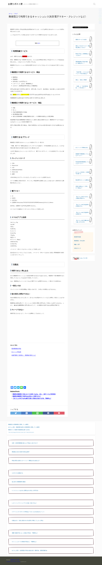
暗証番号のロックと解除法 (82, 180)
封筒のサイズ (77, 248)
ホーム (10, 13)
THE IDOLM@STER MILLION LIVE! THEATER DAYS (21, 432)
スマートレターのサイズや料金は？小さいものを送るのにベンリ (28, 511)
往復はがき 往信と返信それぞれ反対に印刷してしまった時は (27, 520)
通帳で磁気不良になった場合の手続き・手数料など (25, 533)
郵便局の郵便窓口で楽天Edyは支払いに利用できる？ (27, 396)
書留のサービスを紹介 (81, 39)
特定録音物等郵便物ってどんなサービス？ (82, 162)
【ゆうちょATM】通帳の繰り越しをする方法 (82, 221)
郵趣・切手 (77, 244)
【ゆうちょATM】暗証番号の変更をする (82, 205)
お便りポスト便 (14, 559)
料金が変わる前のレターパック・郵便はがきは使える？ (26, 460)
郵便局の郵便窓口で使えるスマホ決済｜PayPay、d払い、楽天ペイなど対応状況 (34, 394)
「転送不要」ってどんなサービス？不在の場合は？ (82, 72)
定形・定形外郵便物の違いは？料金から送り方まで (25, 443)
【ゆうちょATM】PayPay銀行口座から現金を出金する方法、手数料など (32, 398)
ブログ (16, 13)
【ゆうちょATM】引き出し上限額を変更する (82, 197)
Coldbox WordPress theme (13, 561)
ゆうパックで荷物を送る (82, 147)
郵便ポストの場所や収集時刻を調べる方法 (19, 429)
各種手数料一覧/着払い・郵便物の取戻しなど (24, 355)
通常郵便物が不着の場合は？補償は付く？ (82, 62)
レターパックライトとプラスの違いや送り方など (24, 503)
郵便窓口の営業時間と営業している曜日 (18, 424)
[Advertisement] (23, 330)
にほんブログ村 (80, 258)
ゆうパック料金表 (16, 352)
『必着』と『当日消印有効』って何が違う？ (82, 86)
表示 (39, 43)
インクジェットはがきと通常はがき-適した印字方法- (25, 490)
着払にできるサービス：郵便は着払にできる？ (82, 46)
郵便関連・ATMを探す (79, 240)
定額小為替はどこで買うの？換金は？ (82, 187)
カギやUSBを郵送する (17, 473)
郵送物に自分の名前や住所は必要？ (21, 451)
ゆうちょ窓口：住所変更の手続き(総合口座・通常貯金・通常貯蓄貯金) (29, 550)
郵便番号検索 (77, 237)
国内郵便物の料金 (16, 348)
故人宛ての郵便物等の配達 (18, 481)
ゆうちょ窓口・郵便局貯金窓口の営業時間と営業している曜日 (24, 427)
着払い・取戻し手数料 (81, 80)
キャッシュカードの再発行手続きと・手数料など (24, 541)
